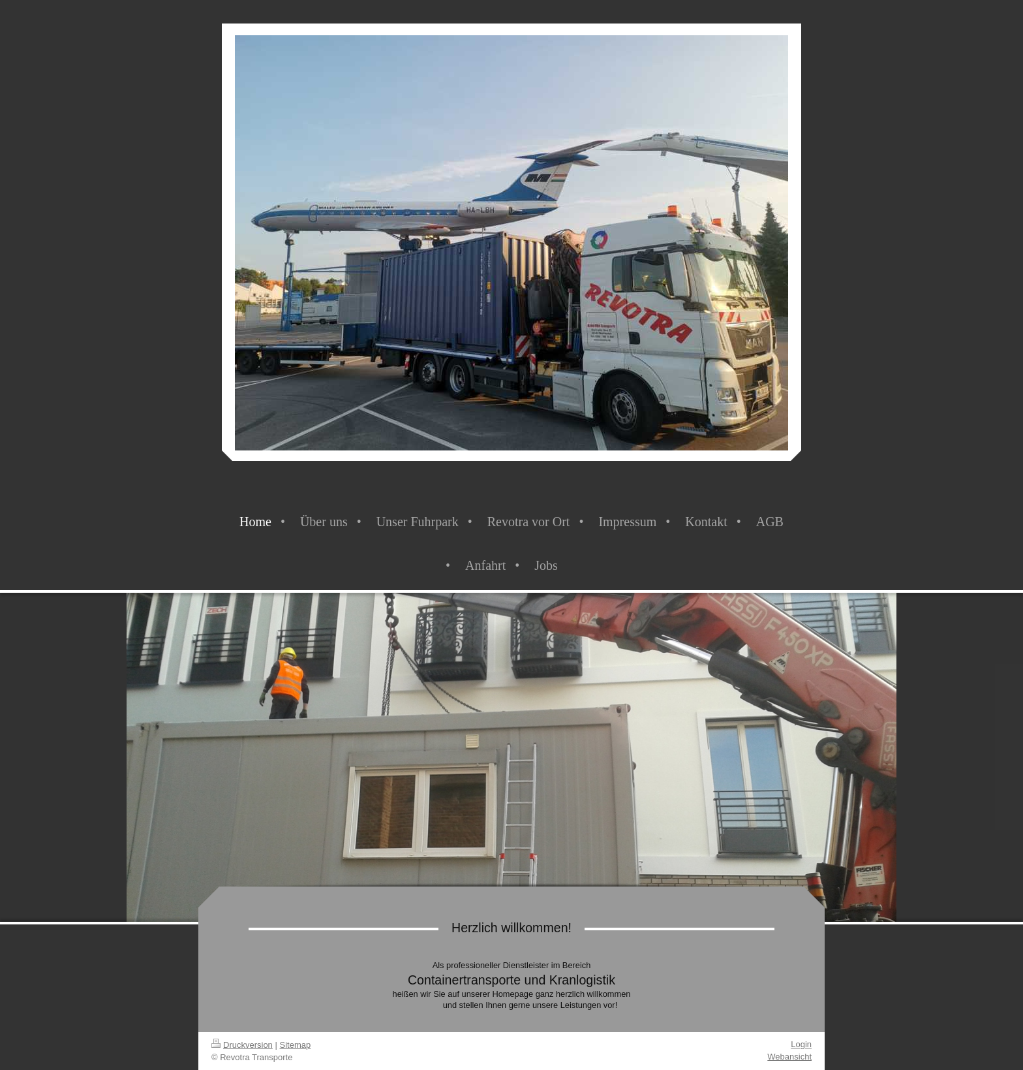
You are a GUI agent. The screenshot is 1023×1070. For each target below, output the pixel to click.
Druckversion (242, 1045)
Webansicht (789, 1057)
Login (801, 1044)
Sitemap (295, 1045)
